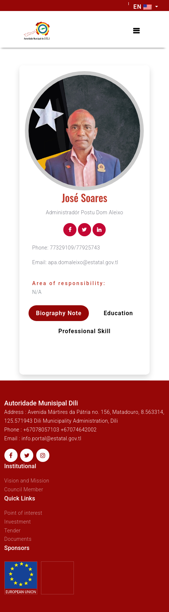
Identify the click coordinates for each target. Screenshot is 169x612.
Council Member (24, 489)
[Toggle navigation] (136, 31)
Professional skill (85, 331)
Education (118, 313)
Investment (17, 522)
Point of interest (23, 513)
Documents (18, 539)
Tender (12, 530)
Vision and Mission (26, 481)
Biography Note (59, 313)
